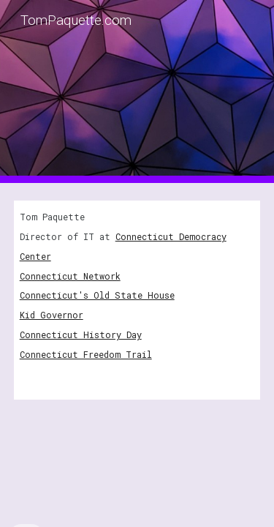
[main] (137, 300)
